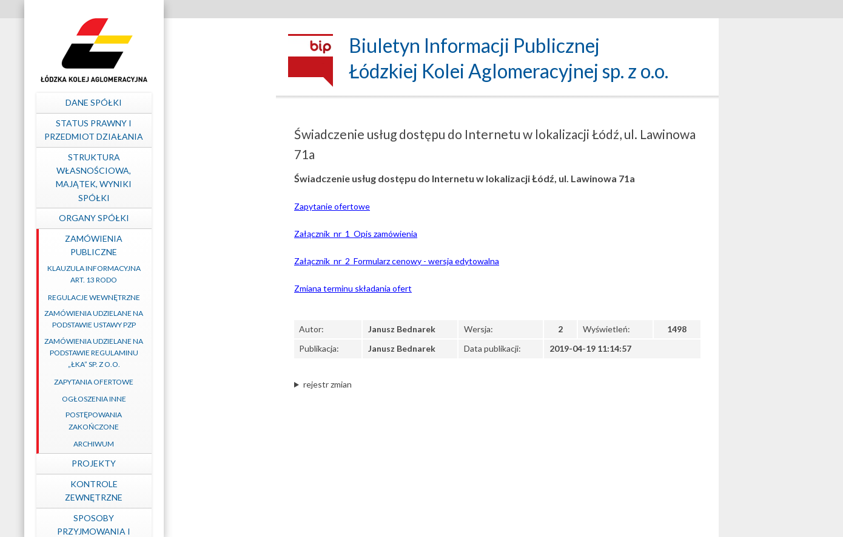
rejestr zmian (327, 384)
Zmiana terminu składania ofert (353, 288)
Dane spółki (200, 102)
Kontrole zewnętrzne (200, 490)
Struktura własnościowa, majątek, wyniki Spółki (200, 177)
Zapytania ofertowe (200, 381)
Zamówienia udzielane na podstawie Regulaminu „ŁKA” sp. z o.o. (200, 353)
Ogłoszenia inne (200, 398)
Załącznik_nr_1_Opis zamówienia (355, 233)
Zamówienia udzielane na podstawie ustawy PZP (200, 319)
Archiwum (200, 443)
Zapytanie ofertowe (332, 206)
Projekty (200, 463)
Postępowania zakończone (200, 420)
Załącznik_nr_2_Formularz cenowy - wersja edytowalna (396, 261)
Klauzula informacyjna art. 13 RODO (200, 274)
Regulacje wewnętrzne (200, 297)
